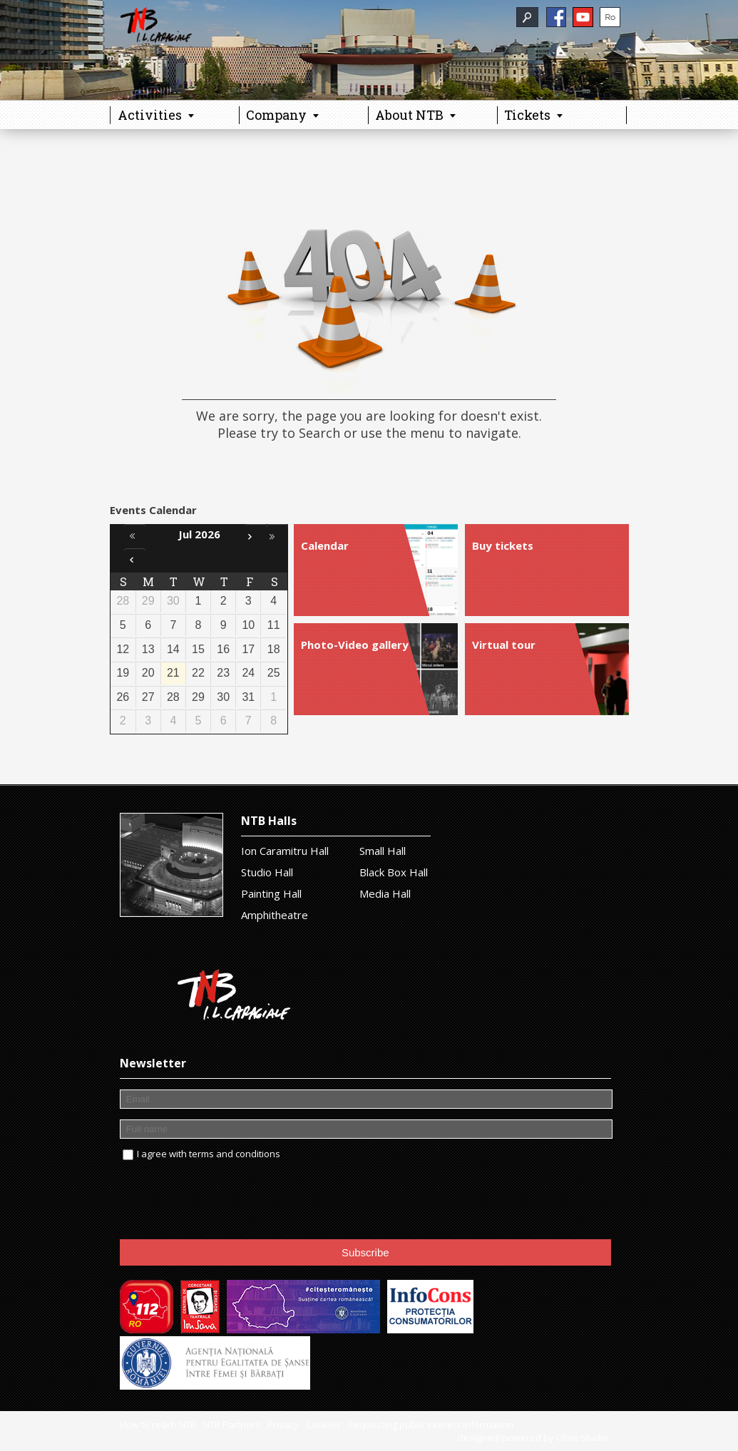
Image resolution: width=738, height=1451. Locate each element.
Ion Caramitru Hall (285, 851)
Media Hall (385, 893)
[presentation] (228, 1201)
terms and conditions (234, 1153)
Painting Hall (271, 893)
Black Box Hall (393, 872)
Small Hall (382, 851)
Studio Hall (267, 872)
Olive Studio (582, 1437)
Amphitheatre (274, 915)
